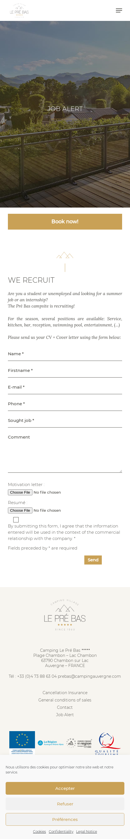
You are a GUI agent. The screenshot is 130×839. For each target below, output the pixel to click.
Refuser (65, 804)
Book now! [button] (64, 222)
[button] (119, 10)
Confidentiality (61, 831)
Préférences (65, 819)
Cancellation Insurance (65, 692)
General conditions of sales (64, 700)
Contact (65, 707)
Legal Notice (86, 831)
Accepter (65, 788)
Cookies (39, 831)
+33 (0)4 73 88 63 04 (37, 676)
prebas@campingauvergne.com (89, 676)
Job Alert (65, 714)
